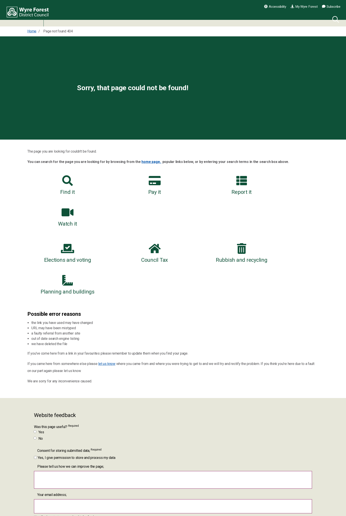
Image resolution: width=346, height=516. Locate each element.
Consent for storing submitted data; (69, 387)
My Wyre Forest (304, 7)
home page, (151, 162)
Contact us (237, 511)
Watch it (284, 185)
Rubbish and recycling (210, 221)
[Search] (334, 18)
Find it (61, 185)
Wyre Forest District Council (29, 13)
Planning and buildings (285, 221)
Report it (210, 185)
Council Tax (135, 221)
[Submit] (42, 476)
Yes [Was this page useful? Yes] (39, 368)
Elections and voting (61, 221)
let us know (106, 300)
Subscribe (331, 7)
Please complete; (50, 462)
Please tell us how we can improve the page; (70, 403)
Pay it (135, 185)
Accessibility (275, 7)
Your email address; (51, 431)
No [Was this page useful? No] (38, 375)
